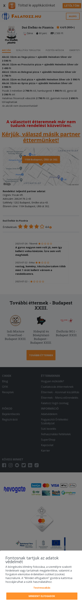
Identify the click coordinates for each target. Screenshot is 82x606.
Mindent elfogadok (42, 596)
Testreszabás (41, 587)
